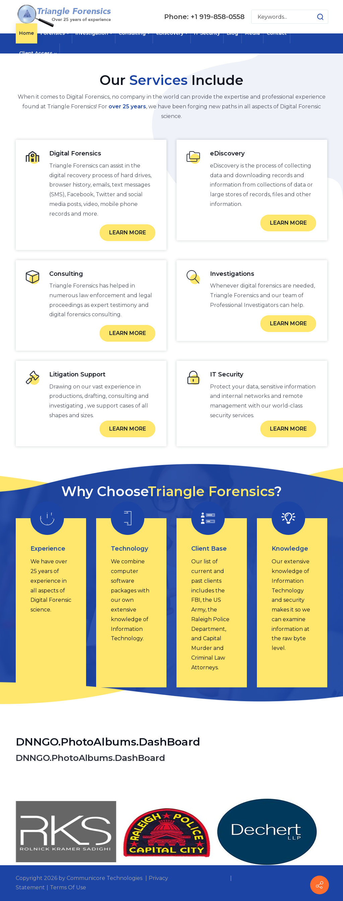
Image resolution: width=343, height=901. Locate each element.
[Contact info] (319, 885)
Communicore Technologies (104, 878)
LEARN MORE (127, 232)
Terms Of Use (68, 887)
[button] (313, 17)
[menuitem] (26, 33)
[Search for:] (290, 16)
